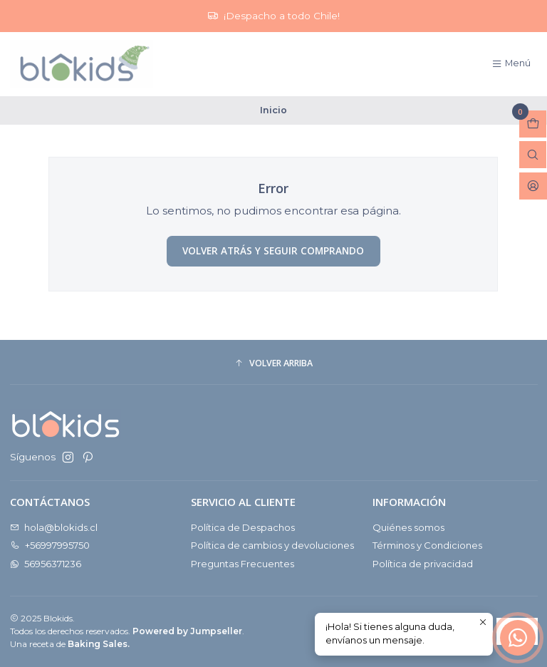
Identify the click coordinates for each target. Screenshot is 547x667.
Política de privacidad (423, 563)
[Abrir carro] (532, 124)
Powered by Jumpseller (187, 631)
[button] (274, 364)
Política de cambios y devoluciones (272, 545)
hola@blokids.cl (54, 527)
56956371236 (46, 563)
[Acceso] (533, 186)
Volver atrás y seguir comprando (273, 250)
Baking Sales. (99, 643)
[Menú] (511, 63)
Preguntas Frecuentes (242, 563)
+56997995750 (50, 545)
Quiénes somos (408, 527)
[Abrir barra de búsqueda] (532, 154)
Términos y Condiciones (427, 545)
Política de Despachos (243, 527)
